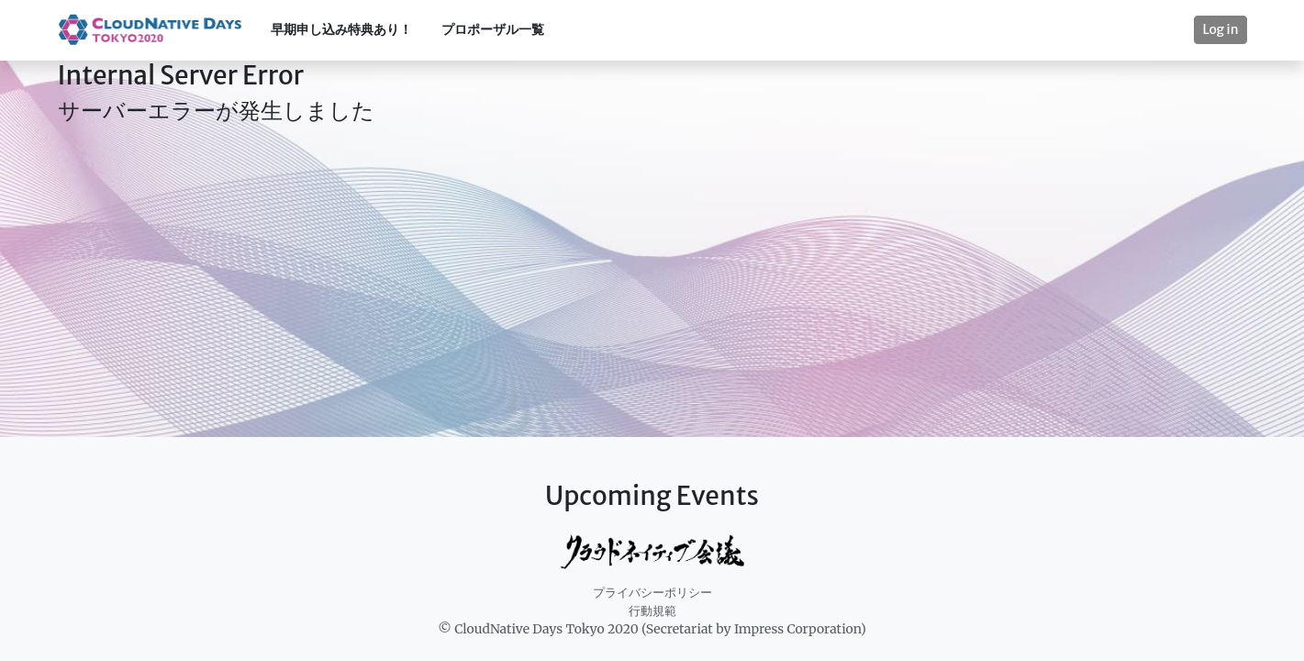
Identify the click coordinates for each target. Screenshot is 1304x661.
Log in (1220, 29)
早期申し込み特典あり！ (341, 29)
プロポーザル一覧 (492, 29)
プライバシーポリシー (652, 592)
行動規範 (652, 611)
